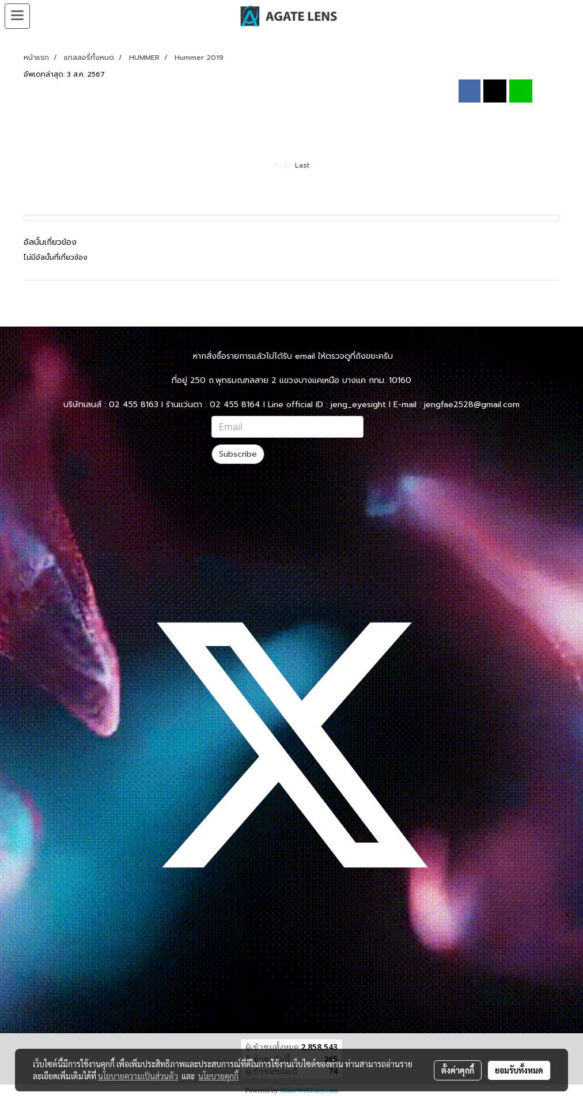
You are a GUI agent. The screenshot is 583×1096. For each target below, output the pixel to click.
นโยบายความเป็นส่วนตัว (138, 1076)
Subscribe (238, 454)
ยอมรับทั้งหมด (519, 1070)
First (281, 165)
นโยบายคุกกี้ (218, 1076)
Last (302, 165)
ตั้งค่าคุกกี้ (457, 1070)
